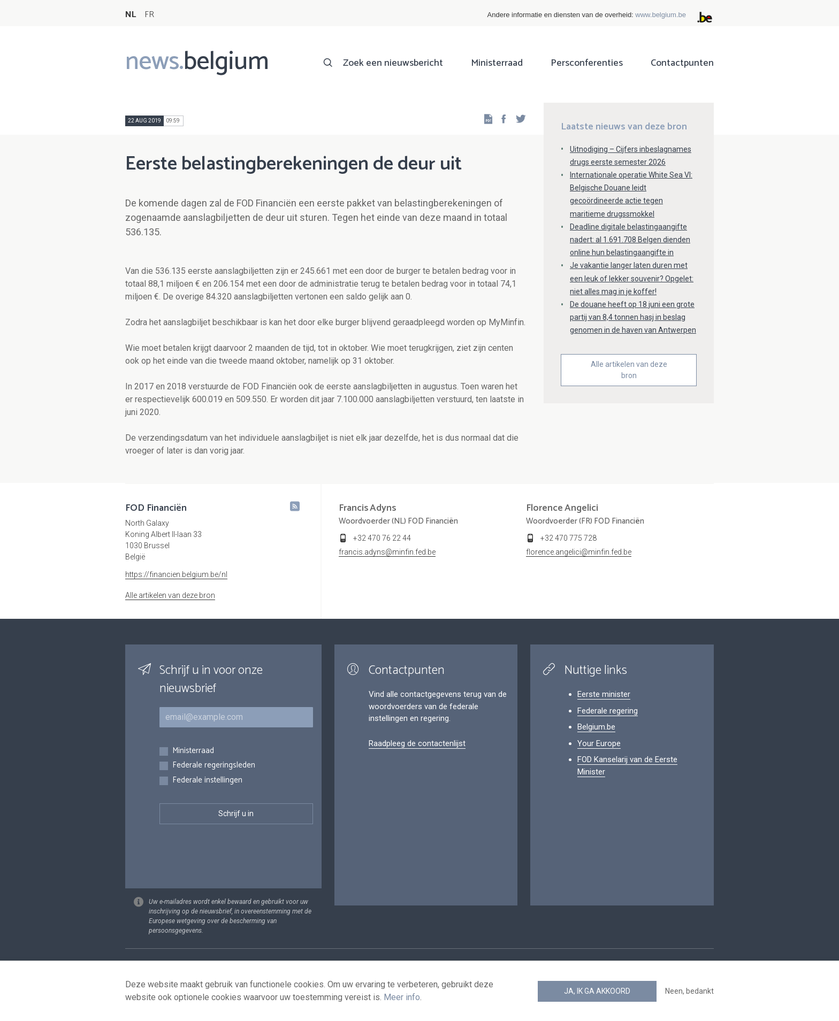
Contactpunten (682, 63)
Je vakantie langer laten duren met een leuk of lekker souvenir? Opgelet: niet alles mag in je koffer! (631, 278)
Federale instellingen (207, 780)
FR (149, 14)
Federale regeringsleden (213, 765)
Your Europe (599, 743)
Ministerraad (497, 63)
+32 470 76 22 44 (382, 538)
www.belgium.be (660, 15)
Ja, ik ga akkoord (597, 991)
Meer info (402, 997)
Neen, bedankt (689, 991)
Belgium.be (596, 727)
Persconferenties (587, 63)
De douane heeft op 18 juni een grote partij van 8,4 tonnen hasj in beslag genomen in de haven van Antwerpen (633, 317)
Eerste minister (603, 694)
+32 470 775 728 (568, 538)
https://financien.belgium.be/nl (176, 574)
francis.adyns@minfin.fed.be (387, 552)
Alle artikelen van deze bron (629, 370)
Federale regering (607, 711)
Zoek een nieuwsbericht (393, 63)
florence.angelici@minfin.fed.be (578, 552)
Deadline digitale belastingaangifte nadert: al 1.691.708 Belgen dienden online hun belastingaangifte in (630, 239)
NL (130, 14)
